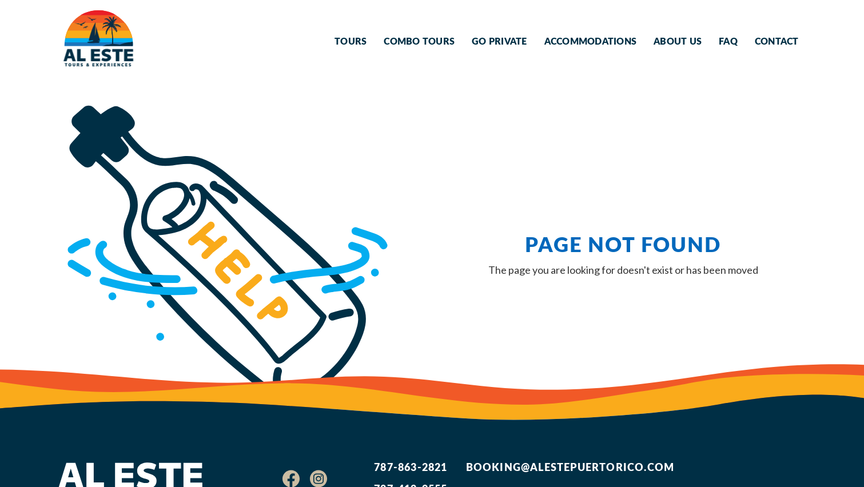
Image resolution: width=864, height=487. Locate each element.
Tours (351, 40)
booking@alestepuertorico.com (570, 467)
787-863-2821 (410, 467)
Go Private (499, 40)
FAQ (728, 40)
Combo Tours (419, 40)
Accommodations (590, 40)
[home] (98, 40)
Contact (777, 40)
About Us (678, 40)
